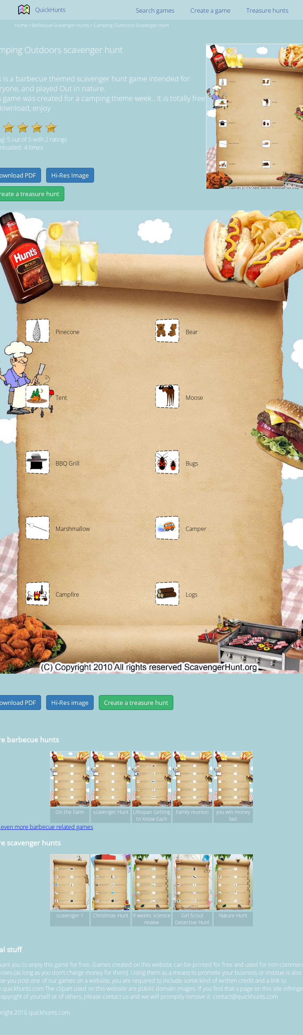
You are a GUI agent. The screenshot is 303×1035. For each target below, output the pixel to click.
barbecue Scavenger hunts (60, 25)
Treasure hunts (267, 10)
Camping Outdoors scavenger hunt (131, 25)
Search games (155, 10)
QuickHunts (50, 10)
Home (21, 25)
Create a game (210, 10)
